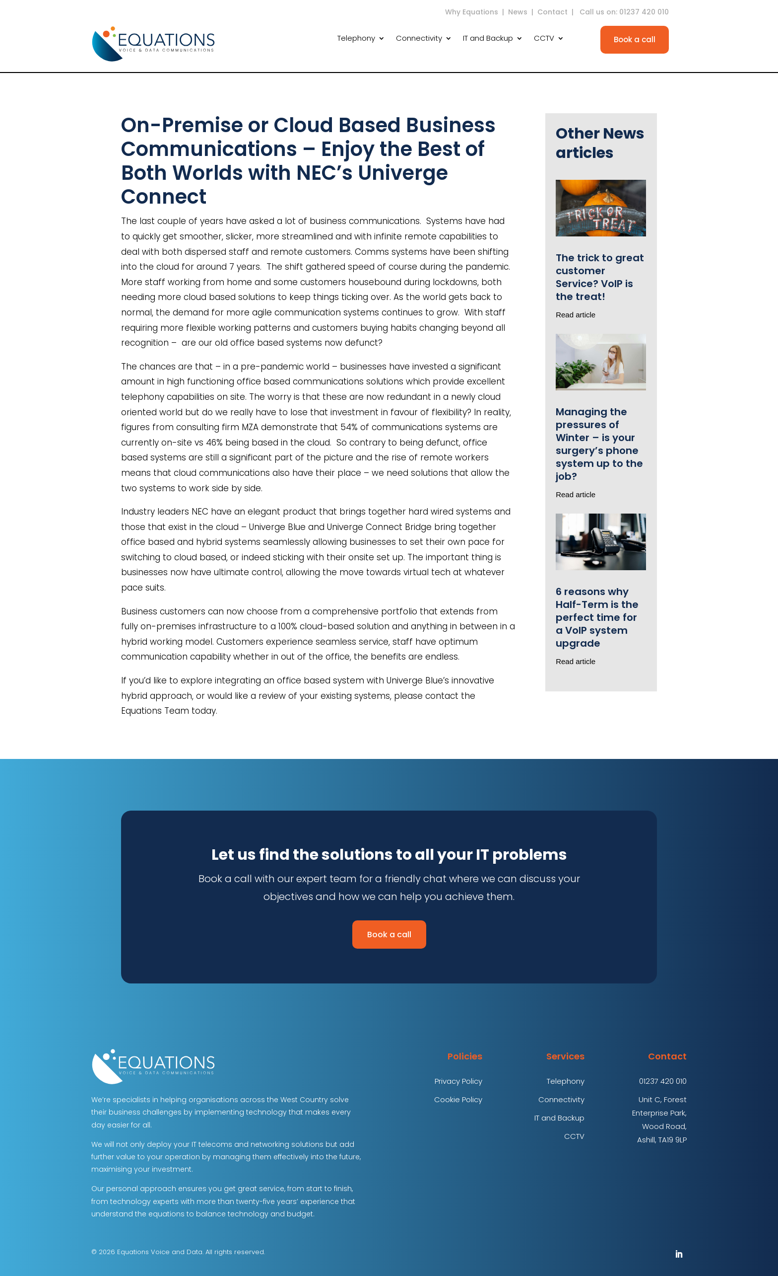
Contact (552, 12)
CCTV (544, 39)
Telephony (356, 39)
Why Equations (471, 12)
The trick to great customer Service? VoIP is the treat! (600, 277)
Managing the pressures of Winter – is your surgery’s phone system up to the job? (599, 444)
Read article (575, 314)
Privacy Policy (458, 1081)
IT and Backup (488, 39)
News (517, 12)
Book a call (634, 39)
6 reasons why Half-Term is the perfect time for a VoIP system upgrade (597, 617)
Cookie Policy (458, 1099)
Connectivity (419, 39)
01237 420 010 (663, 1081)
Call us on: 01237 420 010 (625, 12)
